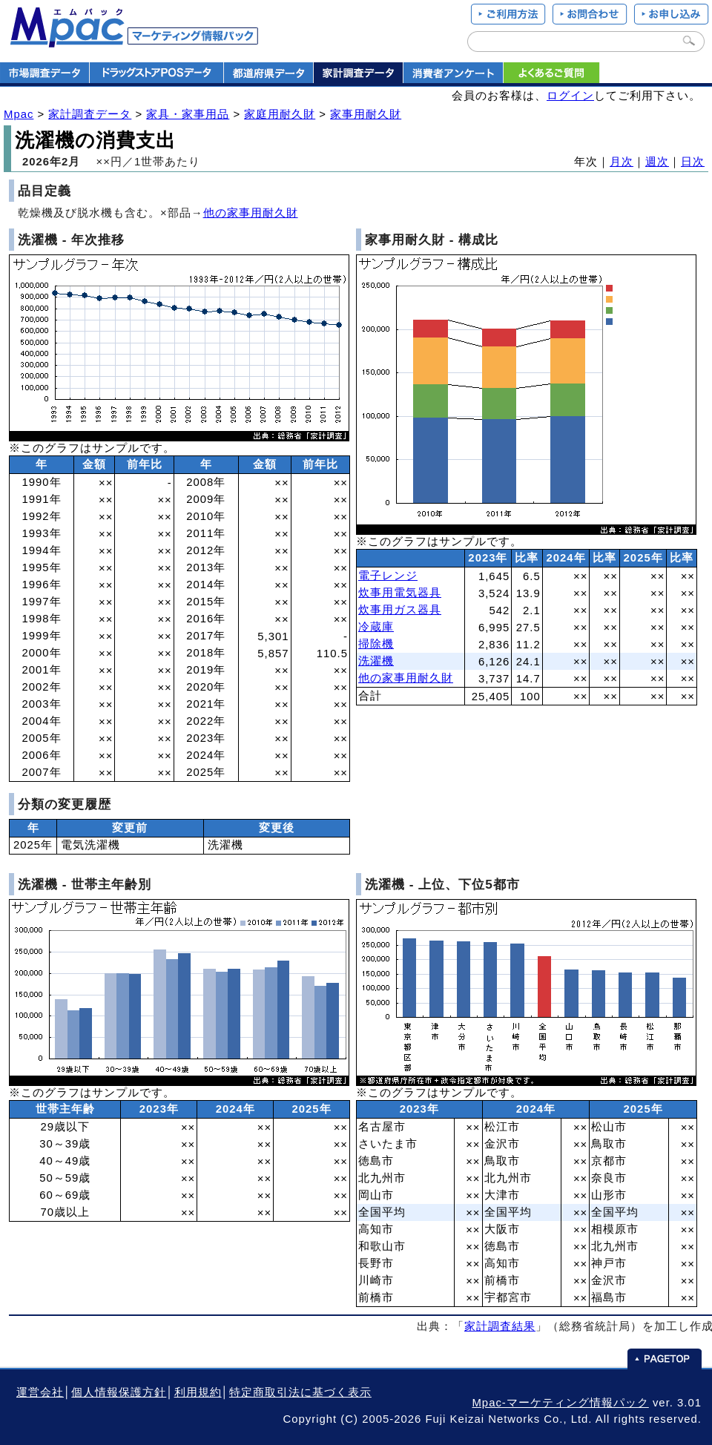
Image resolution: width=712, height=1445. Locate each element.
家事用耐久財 (365, 114)
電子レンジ (388, 576)
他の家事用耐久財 (250, 213)
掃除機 (376, 644)
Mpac (18, 114)
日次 (693, 162)
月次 (621, 162)
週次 (657, 162)
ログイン (570, 96)
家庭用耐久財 (279, 114)
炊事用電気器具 (399, 593)
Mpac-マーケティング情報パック (560, 1403)
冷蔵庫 (376, 627)
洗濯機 (376, 661)
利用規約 (198, 1392)
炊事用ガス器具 (399, 610)
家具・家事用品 (187, 114)
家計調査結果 (499, 1326)
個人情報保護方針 (118, 1392)
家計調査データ (89, 114)
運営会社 (40, 1392)
